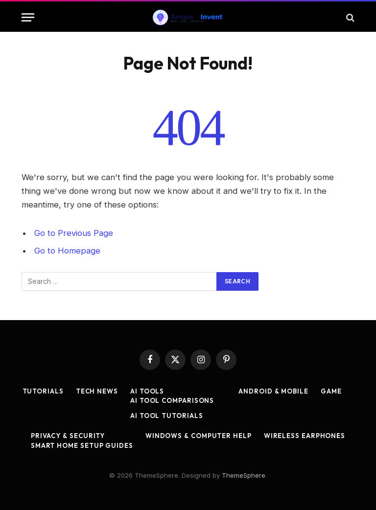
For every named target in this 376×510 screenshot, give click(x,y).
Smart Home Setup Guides (82, 445)
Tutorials (43, 391)
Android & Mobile (273, 391)
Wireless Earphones (304, 436)
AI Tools (147, 391)
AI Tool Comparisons (172, 400)
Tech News (97, 391)
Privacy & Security (68, 436)
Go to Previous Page (73, 233)
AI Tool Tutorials (166, 415)
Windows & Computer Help (198, 436)
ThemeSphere (243, 475)
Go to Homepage (67, 250)
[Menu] (28, 17)
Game (331, 391)
